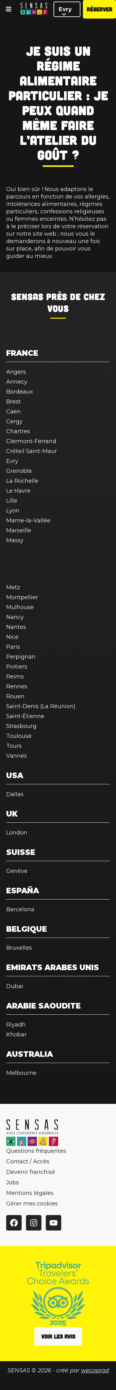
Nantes (16, 627)
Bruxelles (19, 947)
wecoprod (95, 1370)
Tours (14, 746)
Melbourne (21, 1073)
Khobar (16, 1034)
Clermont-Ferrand (31, 441)
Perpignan (21, 656)
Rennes (16, 686)
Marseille (18, 530)
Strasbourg (21, 726)
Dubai (14, 986)
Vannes (16, 755)
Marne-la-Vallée (28, 520)
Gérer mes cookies (32, 1203)
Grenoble (19, 471)
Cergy (14, 421)
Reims (15, 676)
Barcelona (20, 909)
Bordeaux (19, 391)
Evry (65, 11)
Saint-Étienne (25, 716)
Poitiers (16, 666)
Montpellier (22, 597)
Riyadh (16, 1024)
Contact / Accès (27, 1161)
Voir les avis (58, 1336)
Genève (17, 871)
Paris (13, 646)
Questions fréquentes (36, 1151)
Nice (12, 637)
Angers (16, 371)
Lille (11, 500)
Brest (13, 401)
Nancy (15, 617)
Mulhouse (20, 607)
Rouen (15, 696)
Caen (13, 411)
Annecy (16, 381)
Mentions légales (30, 1193)
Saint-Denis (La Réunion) (40, 706)
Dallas (15, 794)
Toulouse (19, 736)
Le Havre (18, 490)
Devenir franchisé (30, 1172)
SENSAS (27, 296)
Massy (15, 540)
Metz (13, 587)
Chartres (18, 431)
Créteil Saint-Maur (31, 451)
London (16, 832)
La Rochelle (22, 480)
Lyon (12, 510)
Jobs (12, 1182)
